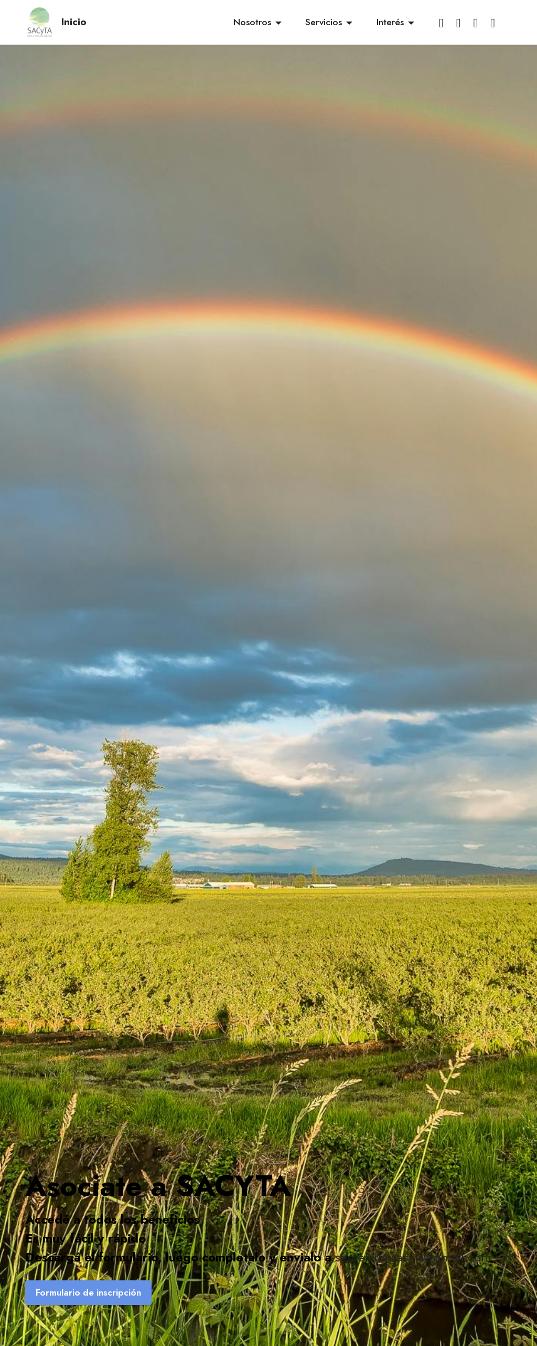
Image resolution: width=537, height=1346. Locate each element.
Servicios (323, 22)
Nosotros (252, 22)
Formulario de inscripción (88, 1292)
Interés (390, 22)
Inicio (74, 22)
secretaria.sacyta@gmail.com (413, 1257)
